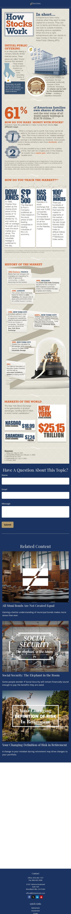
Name (5, 475)
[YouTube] (41, 897)
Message (6, 503)
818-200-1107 (38, 878)
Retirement (35, 908)
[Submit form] (8, 525)
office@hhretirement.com (35, 893)
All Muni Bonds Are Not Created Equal (28, 605)
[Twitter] (33, 897)
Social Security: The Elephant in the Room (31, 675)
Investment (35, 911)
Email (4, 489)
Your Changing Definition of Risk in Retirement (34, 745)
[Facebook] (29, 897)
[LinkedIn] (37, 897)
